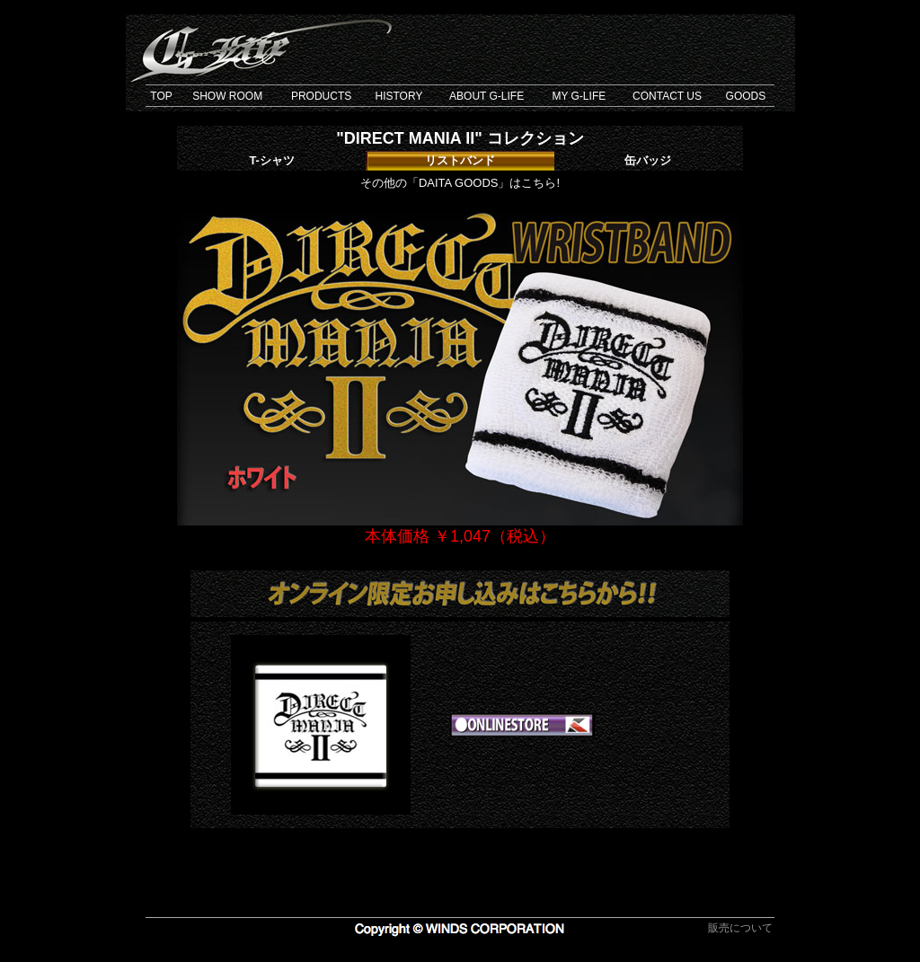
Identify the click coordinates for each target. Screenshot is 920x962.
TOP (161, 96)
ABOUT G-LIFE (486, 96)
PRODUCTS (321, 96)
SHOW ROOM (227, 96)
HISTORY (398, 96)
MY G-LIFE (579, 96)
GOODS (746, 96)
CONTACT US (667, 96)
